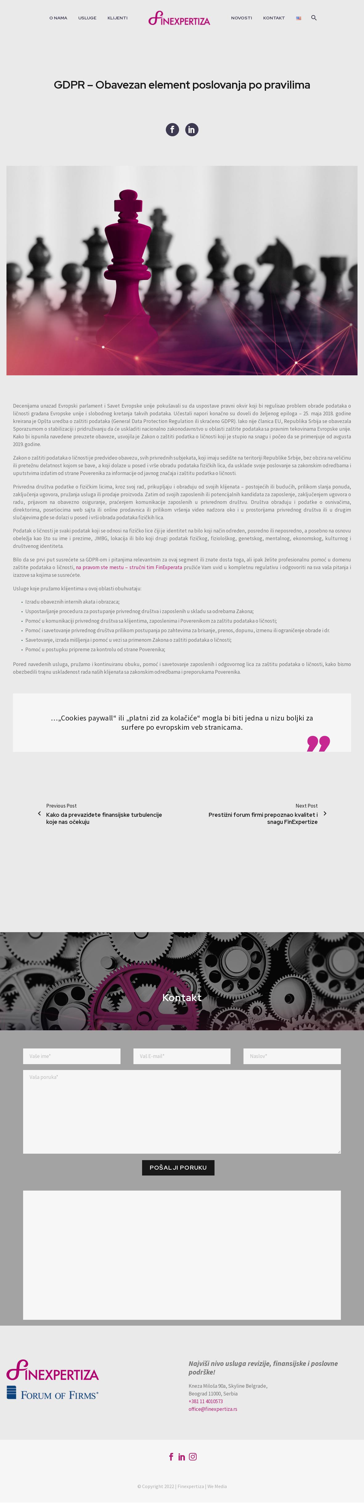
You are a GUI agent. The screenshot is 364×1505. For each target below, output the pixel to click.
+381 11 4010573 (206, 1404)
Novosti (241, 18)
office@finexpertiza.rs (213, 1411)
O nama (58, 18)
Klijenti (118, 18)
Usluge (87, 18)
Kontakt (274, 18)
